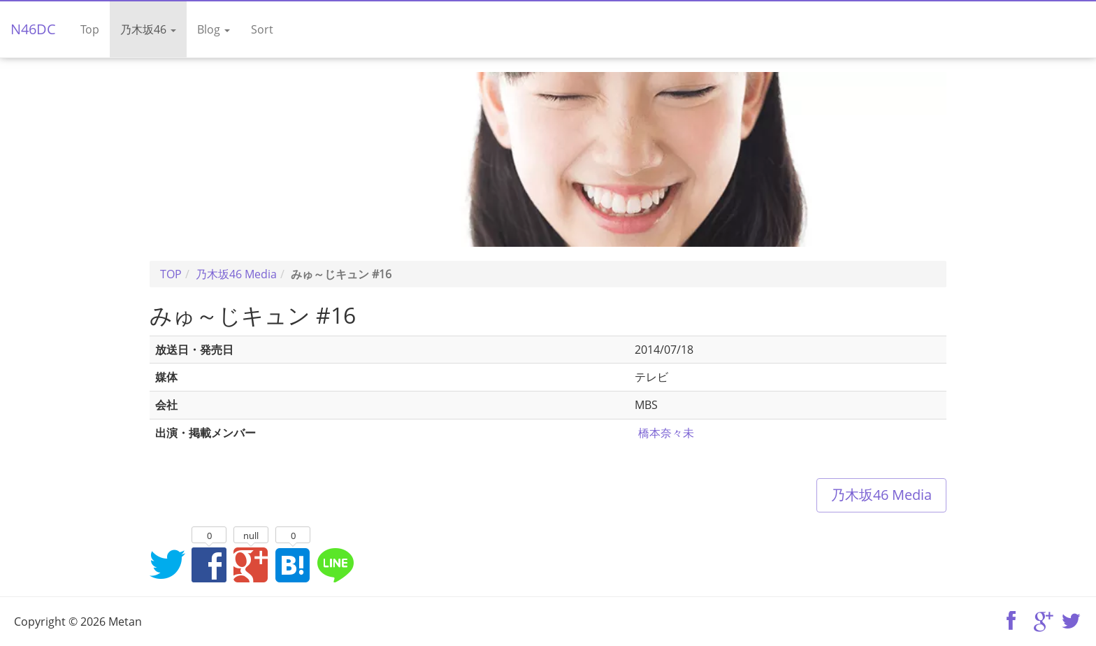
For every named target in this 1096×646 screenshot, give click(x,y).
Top (89, 29)
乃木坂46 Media (881, 494)
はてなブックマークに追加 (292, 564)
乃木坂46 (148, 29)
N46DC (33, 29)
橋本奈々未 (666, 432)
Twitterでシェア (167, 564)
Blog (213, 29)
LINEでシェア (334, 564)
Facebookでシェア (209, 564)
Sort (262, 29)
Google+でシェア (250, 564)
